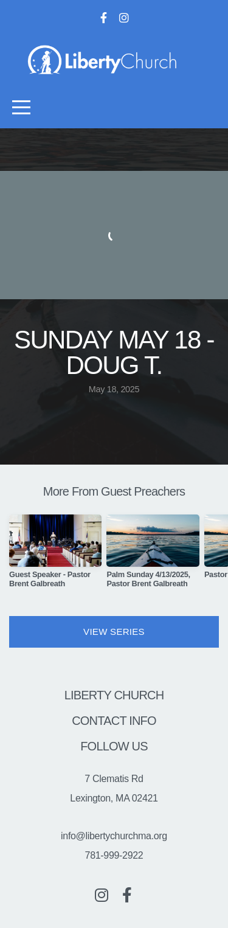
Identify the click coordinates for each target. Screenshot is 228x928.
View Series (114, 631)
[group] (55, 555)
